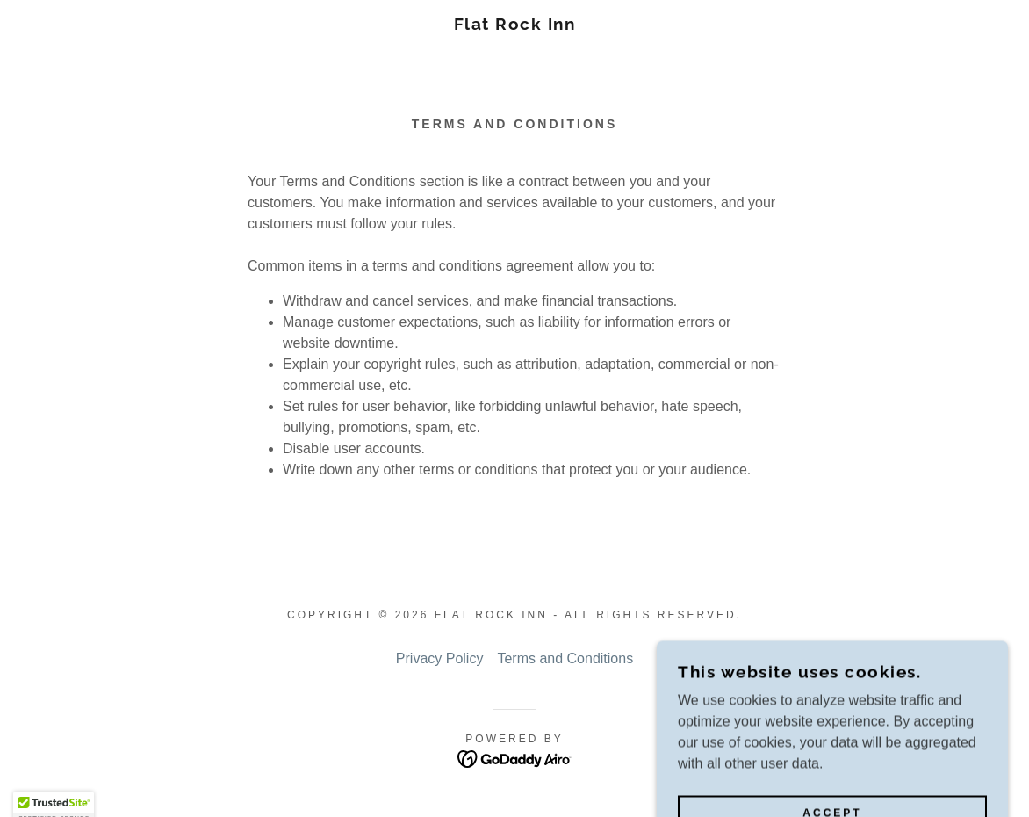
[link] (515, 25)
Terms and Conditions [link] (565, 658)
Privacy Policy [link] (440, 658)
